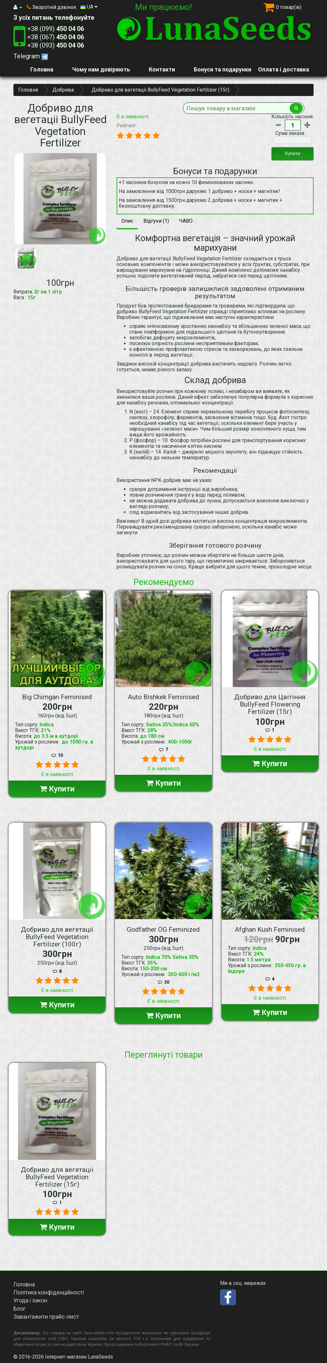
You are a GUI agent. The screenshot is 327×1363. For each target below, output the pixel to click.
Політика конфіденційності (48, 1292)
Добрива (63, 90)
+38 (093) (55, 45)
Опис (127, 221)
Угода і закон (30, 1300)
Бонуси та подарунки (222, 69)
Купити (292, 153)
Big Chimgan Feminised (57, 697)
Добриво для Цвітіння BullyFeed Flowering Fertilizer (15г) (270, 704)
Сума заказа (289, 133)
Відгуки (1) (156, 221)
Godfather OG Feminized (163, 929)
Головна (41, 69)
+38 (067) (55, 37)
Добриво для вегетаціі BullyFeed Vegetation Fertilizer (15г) (57, 1177)
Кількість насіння (292, 117)
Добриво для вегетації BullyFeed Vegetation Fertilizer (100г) (57, 937)
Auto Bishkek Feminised (163, 697)
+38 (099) (55, 29)
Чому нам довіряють (101, 69)
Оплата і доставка (283, 69)
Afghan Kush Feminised (270, 929)
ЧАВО (186, 221)
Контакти (162, 69)
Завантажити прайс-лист (46, 1316)
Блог (19, 1308)
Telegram (30, 56)
